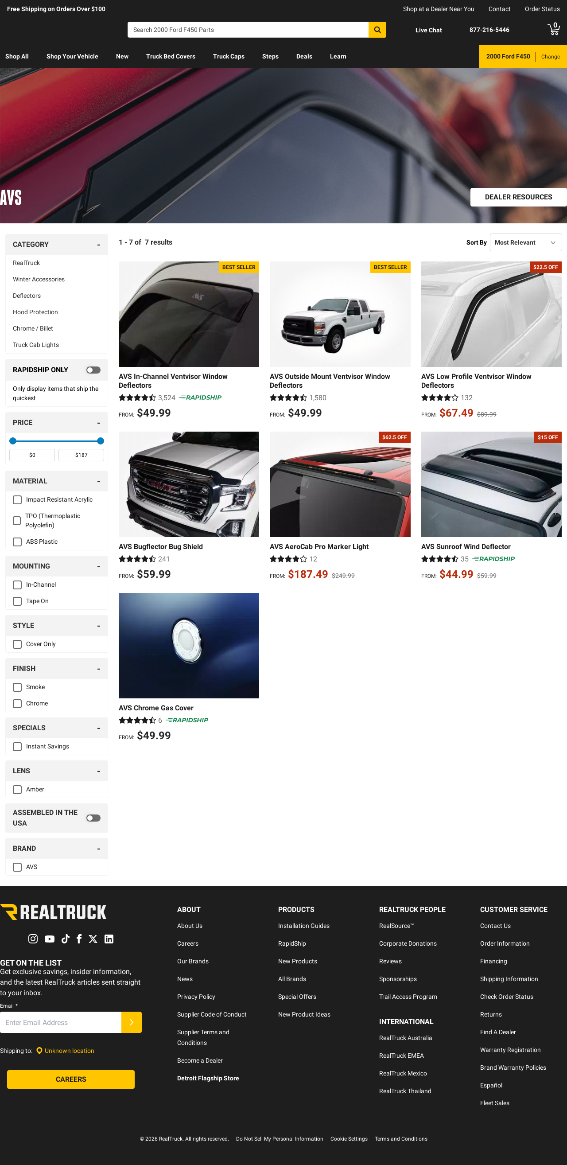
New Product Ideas (304, 1014)
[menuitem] (17, 56)
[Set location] (65, 1051)
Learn (338, 56)
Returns (491, 1014)
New (122, 56)
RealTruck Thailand (405, 1091)
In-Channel (41, 584)
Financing (493, 961)
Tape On (37, 600)
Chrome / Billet (33, 328)
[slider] (12, 440)
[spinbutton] (32, 455)
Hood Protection (35, 312)
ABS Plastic (42, 541)
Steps (270, 56)
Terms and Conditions (401, 1139)
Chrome (37, 703)
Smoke (35, 686)
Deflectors (27, 295)
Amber (35, 789)
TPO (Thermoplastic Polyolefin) (52, 520)
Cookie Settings (349, 1139)
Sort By (476, 242)
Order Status (542, 8)
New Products (297, 961)
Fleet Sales (494, 1103)
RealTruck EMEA (401, 1055)
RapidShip (292, 943)
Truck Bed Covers (170, 56)
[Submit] (131, 1022)
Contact (500, 8)
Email (9, 1006)
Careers (187, 943)
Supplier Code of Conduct (212, 1014)
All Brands (292, 978)
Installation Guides (304, 925)
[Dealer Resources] (518, 197)
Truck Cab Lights (36, 344)
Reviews (390, 961)
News (185, 978)
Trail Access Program (408, 996)
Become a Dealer (200, 1060)
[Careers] (71, 1080)
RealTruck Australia (405, 1037)
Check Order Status (506, 996)
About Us (189, 925)
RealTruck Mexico (403, 1073)
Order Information (505, 943)
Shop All (17, 56)
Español (491, 1085)
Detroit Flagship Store (208, 1078)
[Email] (60, 1022)
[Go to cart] (554, 29)
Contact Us (495, 925)
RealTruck (26, 262)
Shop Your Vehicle (72, 56)
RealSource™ (396, 925)
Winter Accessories (39, 279)
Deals (304, 56)
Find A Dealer (498, 1032)
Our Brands (193, 961)
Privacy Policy (196, 996)
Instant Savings (47, 746)
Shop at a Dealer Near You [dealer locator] (438, 8)
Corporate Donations (408, 943)
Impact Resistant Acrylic (59, 499)
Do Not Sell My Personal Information (279, 1139)
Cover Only (41, 643)
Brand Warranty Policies (513, 1067)
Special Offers (297, 996)
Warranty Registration (510, 1049)
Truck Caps (229, 56)
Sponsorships (398, 978)
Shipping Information (509, 978)
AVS (31, 866)
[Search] (257, 30)
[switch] (56, 370)
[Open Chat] (421, 30)
